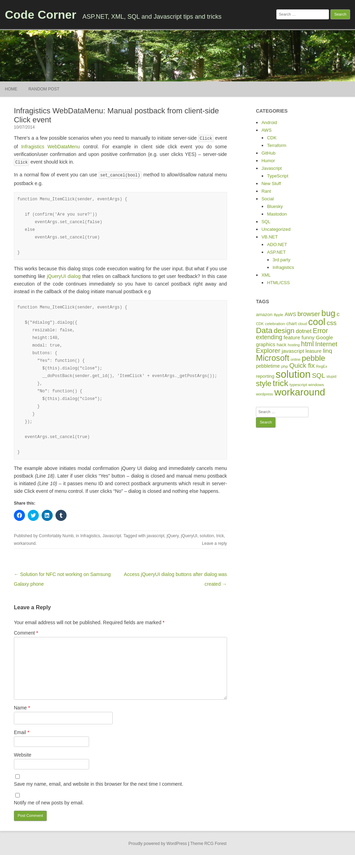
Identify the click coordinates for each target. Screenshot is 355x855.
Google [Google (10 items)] (324, 337)
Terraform (276, 145)
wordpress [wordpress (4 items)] (264, 394)
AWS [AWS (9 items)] (290, 314)
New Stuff (271, 183)
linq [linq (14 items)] (327, 350)
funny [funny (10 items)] (308, 337)
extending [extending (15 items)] (269, 337)
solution (207, 534)
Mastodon (277, 214)
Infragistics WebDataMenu (49, 146)
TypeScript (277, 175)
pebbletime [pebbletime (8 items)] (268, 366)
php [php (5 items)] (284, 366)
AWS (266, 130)
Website (22, 754)
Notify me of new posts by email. (49, 801)
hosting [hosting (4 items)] (294, 345)
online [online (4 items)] (295, 359)
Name (22, 706)
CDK (271, 137)
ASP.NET (276, 252)
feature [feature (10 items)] (292, 337)
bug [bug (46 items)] (328, 313)
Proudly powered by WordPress (158, 842)
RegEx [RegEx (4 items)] (321, 366)
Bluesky (275, 206)
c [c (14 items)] (338, 314)
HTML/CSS (278, 282)
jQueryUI (189, 534)
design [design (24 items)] (284, 330)
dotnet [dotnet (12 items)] (303, 331)
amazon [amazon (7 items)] (264, 314)
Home (11, 89)
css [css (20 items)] (332, 322)
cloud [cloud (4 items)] (302, 324)
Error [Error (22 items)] (320, 330)
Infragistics (90, 534)
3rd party (281, 259)
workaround (25, 542)
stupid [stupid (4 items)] (331, 376)
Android (269, 122)
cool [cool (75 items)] (316, 322)
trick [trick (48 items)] (280, 383)
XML (266, 275)
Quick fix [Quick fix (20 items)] (301, 365)
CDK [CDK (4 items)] (260, 324)
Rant (266, 191)
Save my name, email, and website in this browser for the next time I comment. (98, 783)
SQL (265, 221)
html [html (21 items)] (307, 344)
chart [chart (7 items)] (291, 323)
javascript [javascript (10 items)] (293, 351)
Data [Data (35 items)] (264, 330)
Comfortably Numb (56, 534)
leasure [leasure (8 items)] (313, 351)
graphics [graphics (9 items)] (265, 344)
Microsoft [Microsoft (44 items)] (272, 358)
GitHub (268, 153)
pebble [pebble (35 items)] (313, 358)
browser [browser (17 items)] (308, 313)
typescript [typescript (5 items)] (298, 384)
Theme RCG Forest (208, 842)
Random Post (43, 89)
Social (267, 198)
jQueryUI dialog (63, 275)
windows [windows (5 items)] (316, 384)
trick (220, 534)
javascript (155, 534)
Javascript (111, 534)
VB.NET (269, 236)
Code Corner (40, 14)
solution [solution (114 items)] (293, 374)
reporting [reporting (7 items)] (265, 376)
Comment (26, 632)
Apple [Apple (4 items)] (278, 315)
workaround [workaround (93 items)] (299, 392)
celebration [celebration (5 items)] (275, 323)
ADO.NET (277, 244)
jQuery (173, 534)
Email (21, 731)
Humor (268, 160)
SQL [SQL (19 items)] (318, 375)
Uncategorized (276, 229)
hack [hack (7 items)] (281, 344)
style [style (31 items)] (263, 383)
